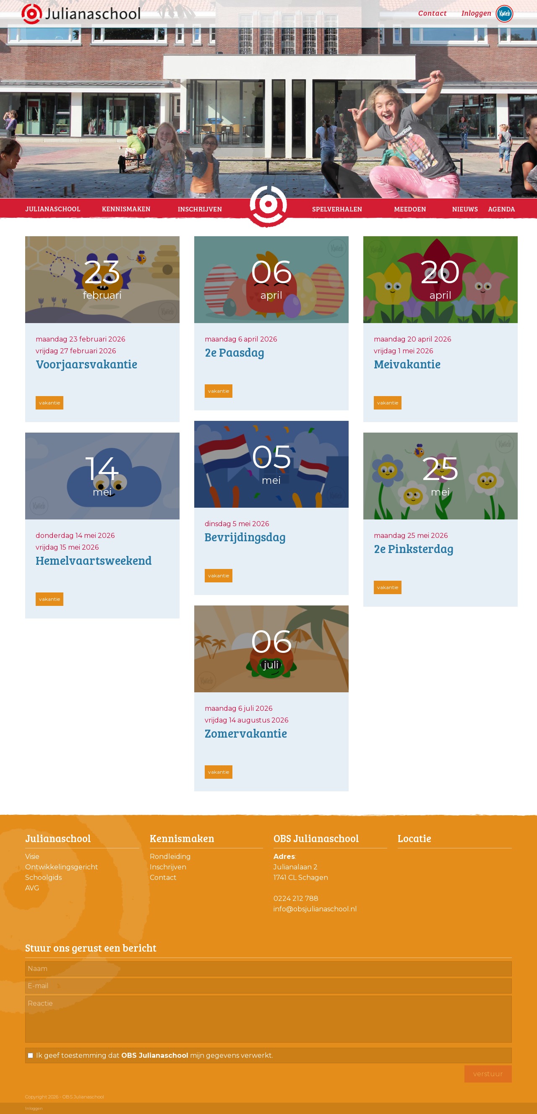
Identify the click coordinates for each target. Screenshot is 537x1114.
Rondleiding (170, 857)
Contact (163, 878)
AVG (32, 888)
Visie (32, 857)
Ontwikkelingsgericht (61, 867)
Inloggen (34, 1108)
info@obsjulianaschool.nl (315, 909)
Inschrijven (168, 867)
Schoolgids (43, 878)
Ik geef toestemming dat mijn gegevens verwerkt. (154, 1055)
